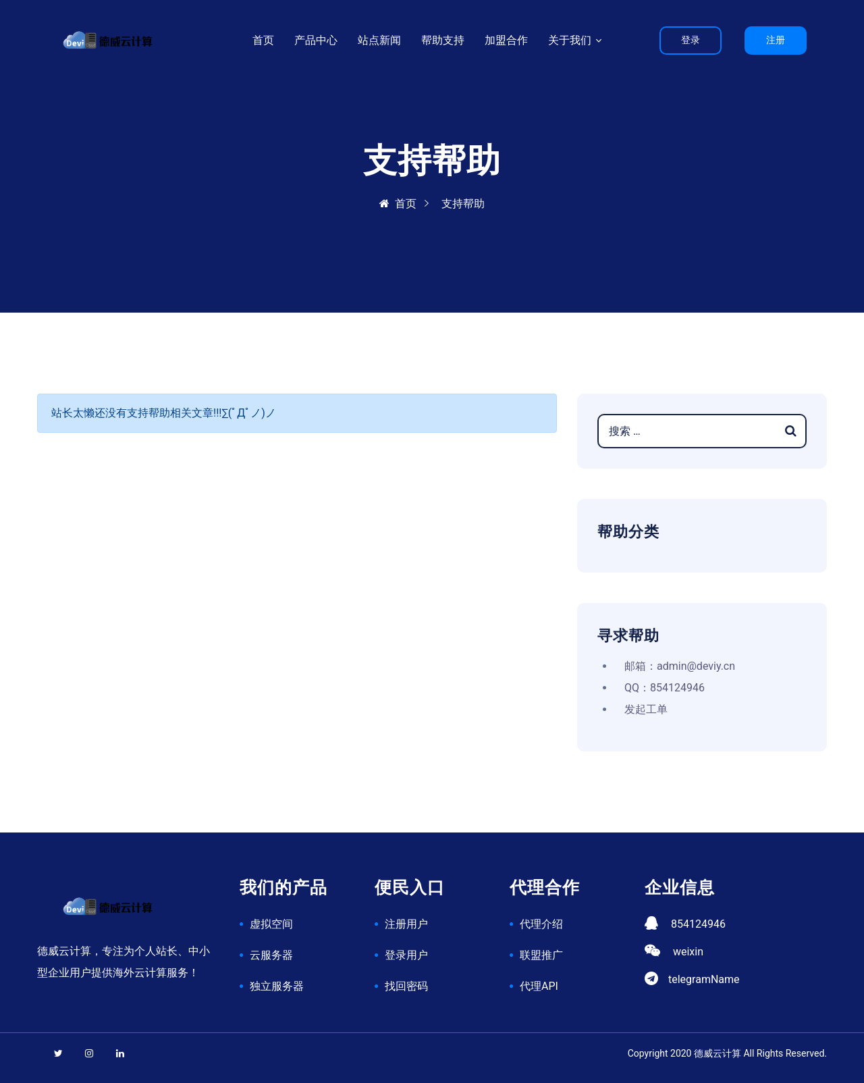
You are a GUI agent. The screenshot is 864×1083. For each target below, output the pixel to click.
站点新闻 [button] (379, 40)
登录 (690, 39)
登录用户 (406, 955)
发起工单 (646, 709)
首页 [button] (263, 40)
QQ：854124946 (664, 687)
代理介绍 (541, 924)
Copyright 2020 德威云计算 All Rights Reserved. (727, 1053)
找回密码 (406, 986)
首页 (397, 203)
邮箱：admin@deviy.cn (679, 666)
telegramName (704, 979)
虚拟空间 (271, 924)
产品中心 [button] (316, 40)
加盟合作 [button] (506, 40)
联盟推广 (541, 955)
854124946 (698, 924)
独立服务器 (277, 986)
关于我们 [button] (571, 40)
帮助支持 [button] (442, 40)
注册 (775, 39)
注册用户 (406, 924)
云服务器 (271, 955)
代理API (539, 986)
